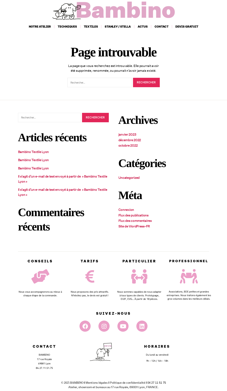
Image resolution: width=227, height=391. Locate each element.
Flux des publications (134, 215)
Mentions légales (97, 382)
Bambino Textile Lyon (34, 152)
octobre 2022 (128, 145)
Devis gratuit (186, 26)
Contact (162, 26)
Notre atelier (40, 26)
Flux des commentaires (136, 221)
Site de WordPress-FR (135, 226)
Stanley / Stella (118, 26)
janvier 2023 (127, 134)
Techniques (67, 26)
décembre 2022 (130, 140)
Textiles (91, 26)
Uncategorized (129, 177)
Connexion (126, 210)
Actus (143, 26)
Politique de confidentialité (127, 382)
